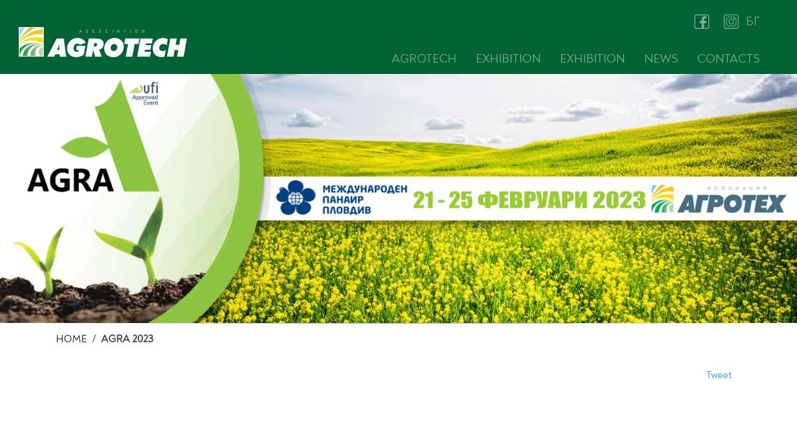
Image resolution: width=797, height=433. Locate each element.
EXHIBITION (508, 58)
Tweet (719, 375)
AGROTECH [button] (424, 58)
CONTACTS (728, 58)
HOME (71, 339)
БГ (753, 21)
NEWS (661, 58)
